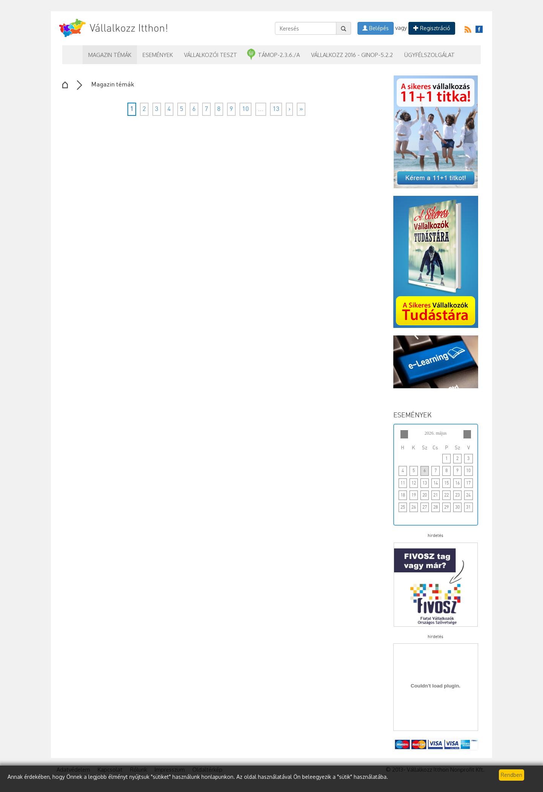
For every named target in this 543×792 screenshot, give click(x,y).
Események (158, 54)
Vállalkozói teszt (210, 54)
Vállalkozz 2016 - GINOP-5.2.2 (352, 54)
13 (276, 109)
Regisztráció (431, 28)
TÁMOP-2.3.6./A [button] (279, 54)
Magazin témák (109, 54)
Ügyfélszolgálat (429, 54)
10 (245, 109)
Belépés (375, 28)
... (261, 109)
